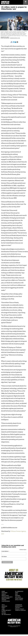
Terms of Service (20, 610)
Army (16, 592)
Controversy (6, 601)
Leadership (18, 604)
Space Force (19, 599)
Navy (16, 594)
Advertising (18, 606)
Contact (17, 607)
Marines (17, 595)
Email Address (5, 551)
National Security (7, 597)
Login (17, 626)
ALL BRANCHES (19, 591)
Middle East (5, 595)
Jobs (3, 609)
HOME (3, 591)
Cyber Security (6, 610)
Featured (4, 592)
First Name (4, 556)
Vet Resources (6, 614)
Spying (4, 613)
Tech (3, 604)
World (4, 594)
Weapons (4, 606)
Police (4, 611)
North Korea (5, 598)
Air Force (18, 597)
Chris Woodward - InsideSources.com (10, 38)
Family (3, 607)
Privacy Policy (19, 609)
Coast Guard (19, 598)
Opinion (4, 599)
